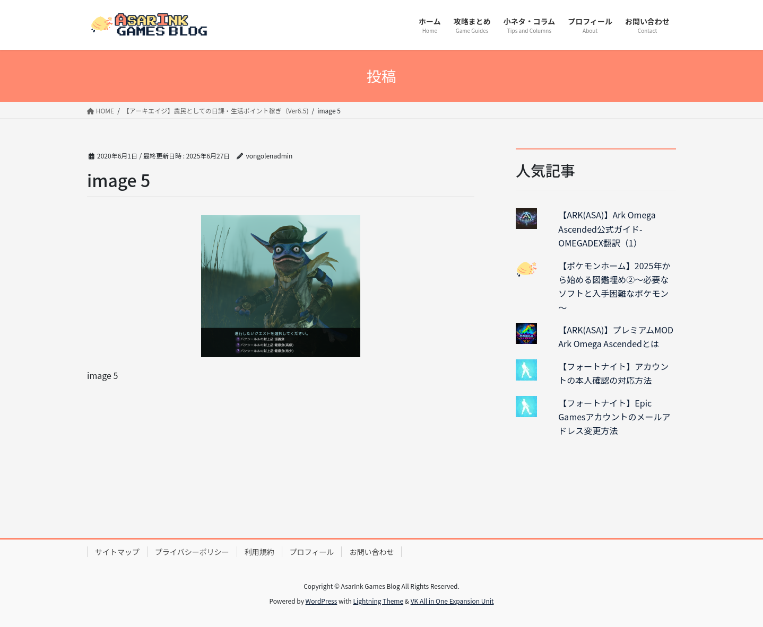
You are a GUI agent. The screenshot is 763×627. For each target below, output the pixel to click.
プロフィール (312, 551)
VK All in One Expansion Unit (452, 600)
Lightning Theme (378, 600)
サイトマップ (117, 551)
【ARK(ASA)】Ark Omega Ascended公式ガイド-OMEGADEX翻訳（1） (606, 228)
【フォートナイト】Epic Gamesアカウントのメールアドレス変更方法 (614, 416)
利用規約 (259, 551)
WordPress (321, 600)
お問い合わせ (371, 551)
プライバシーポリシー (192, 551)
